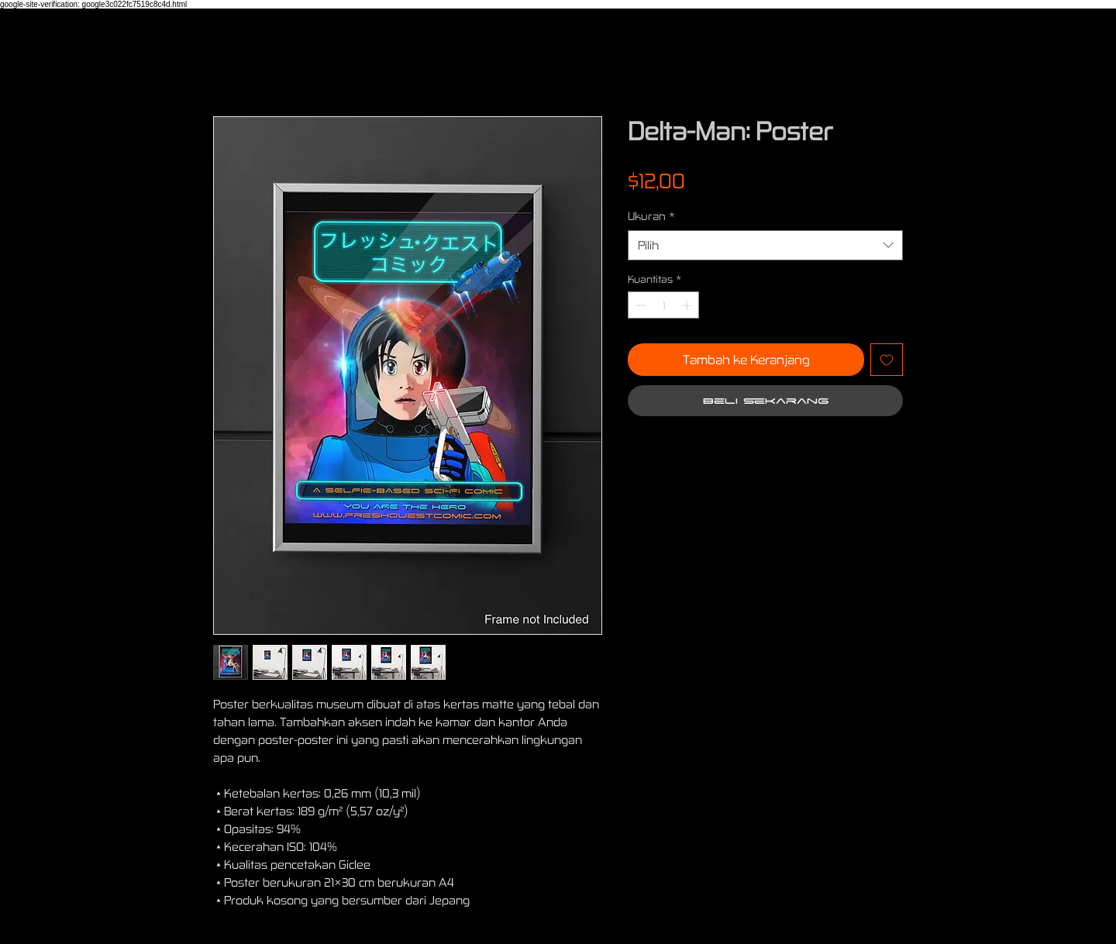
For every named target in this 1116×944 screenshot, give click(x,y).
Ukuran (651, 215)
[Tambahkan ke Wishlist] (886, 359)
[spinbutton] (664, 305)
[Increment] (688, 305)
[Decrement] (639, 305)
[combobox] (765, 245)
